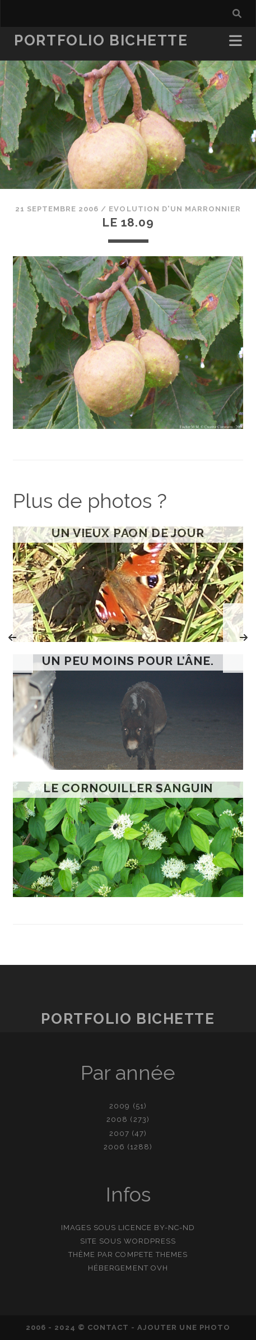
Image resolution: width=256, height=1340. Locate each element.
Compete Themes (151, 1254)
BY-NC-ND (174, 1227)
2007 (119, 1133)
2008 (117, 1119)
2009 (119, 1106)
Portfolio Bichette (101, 40)
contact (108, 1327)
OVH (159, 1268)
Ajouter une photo (183, 1327)
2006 (114, 1147)
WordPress (150, 1241)
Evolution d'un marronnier (175, 209)
